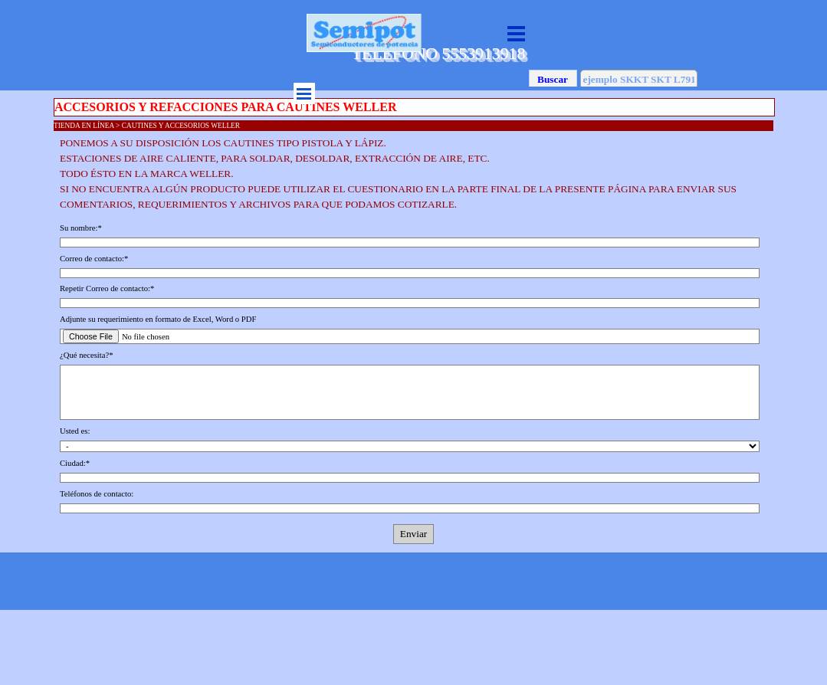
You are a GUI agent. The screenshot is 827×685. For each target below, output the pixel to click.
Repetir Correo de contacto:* (107, 288)
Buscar (552, 79)
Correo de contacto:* (94, 258)
